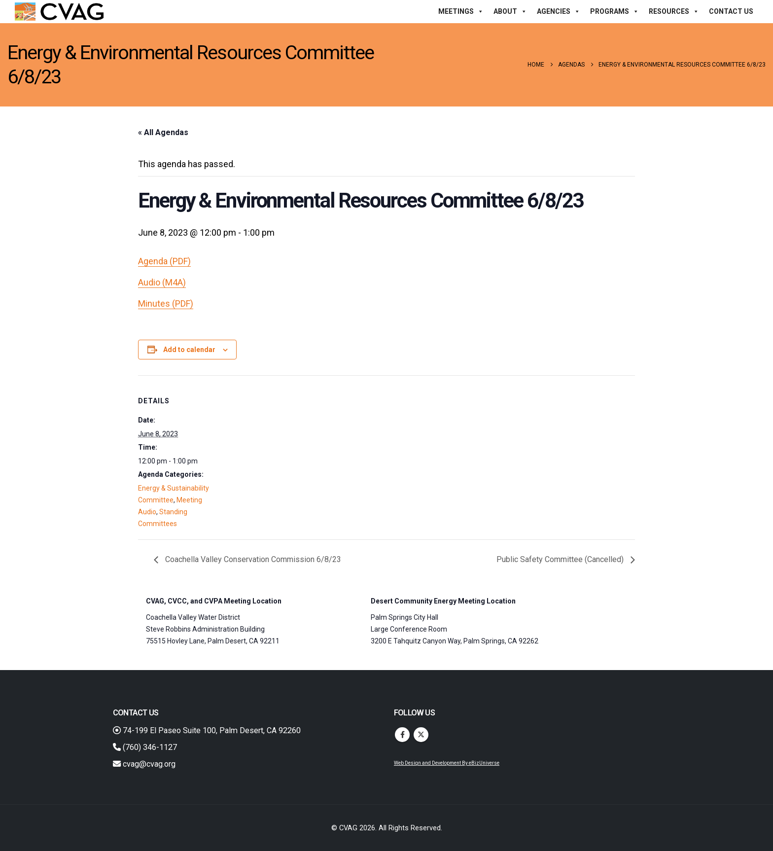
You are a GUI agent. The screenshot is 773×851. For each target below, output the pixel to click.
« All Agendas (163, 132)
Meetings (461, 11)
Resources (674, 11)
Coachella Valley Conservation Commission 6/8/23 (252, 559)
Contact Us (731, 11)
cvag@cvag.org (144, 764)
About (510, 11)
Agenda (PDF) (164, 261)
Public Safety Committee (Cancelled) (561, 559)
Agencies (558, 11)
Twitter (421, 734)
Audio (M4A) (162, 282)
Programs (614, 11)
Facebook (402, 734)
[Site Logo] (59, 11)
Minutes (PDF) (165, 303)
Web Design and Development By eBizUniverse (446, 763)
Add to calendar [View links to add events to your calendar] (189, 350)
